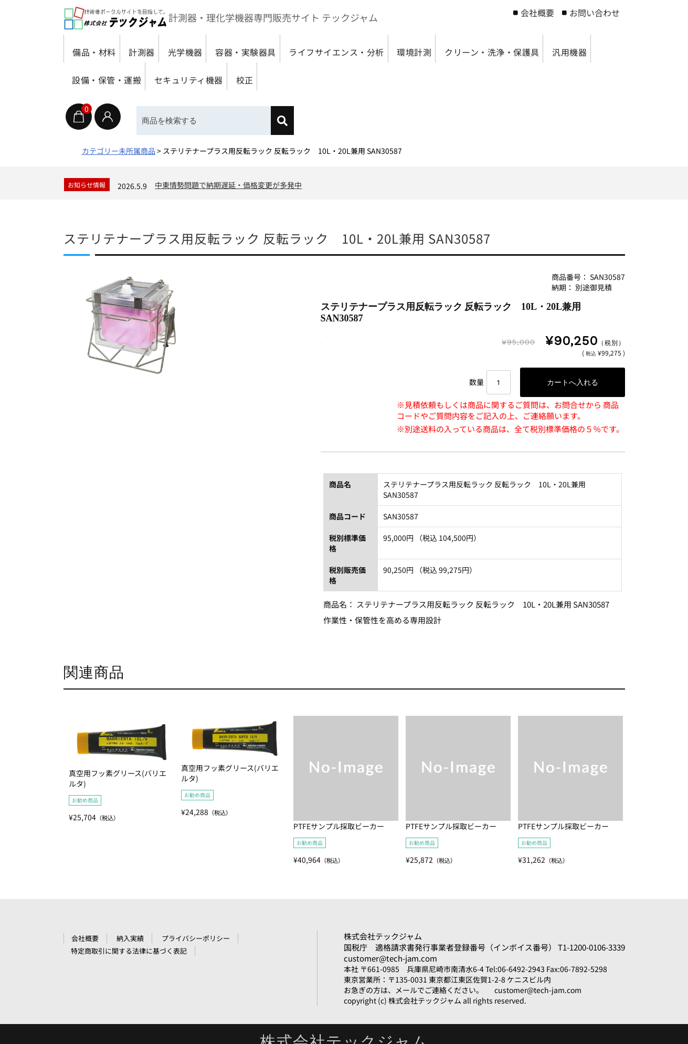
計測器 (158, 48)
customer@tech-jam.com (390, 958)
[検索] (282, 120)
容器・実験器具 (285, 48)
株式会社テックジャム (383, 936)
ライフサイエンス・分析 (391, 48)
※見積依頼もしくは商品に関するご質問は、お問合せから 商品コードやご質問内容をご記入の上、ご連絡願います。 (508, 410)
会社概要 (537, 12)
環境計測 (482, 48)
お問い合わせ (594, 12)
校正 (458, 76)
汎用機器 (216, 76)
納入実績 (130, 938)
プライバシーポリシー (196, 938)
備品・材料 (98, 48)
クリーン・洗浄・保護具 (125, 76)
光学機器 (212, 48)
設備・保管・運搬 (294, 76)
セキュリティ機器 (390, 76)
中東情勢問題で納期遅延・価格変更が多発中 (228, 185)
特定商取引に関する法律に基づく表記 (129, 951)
